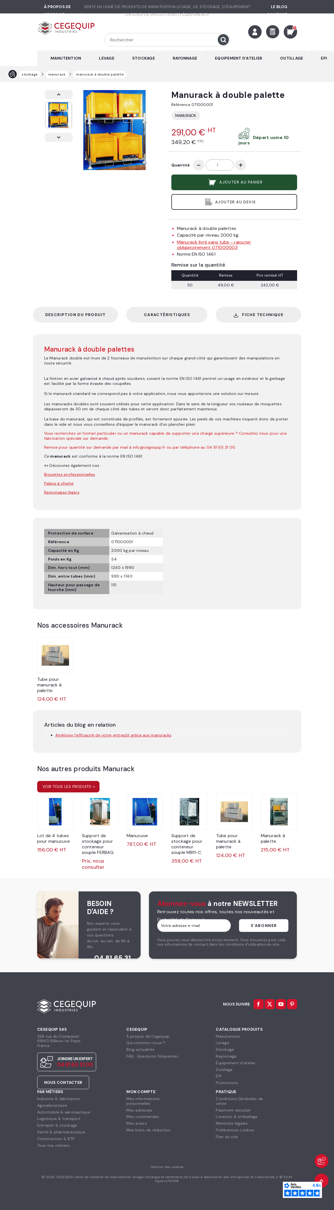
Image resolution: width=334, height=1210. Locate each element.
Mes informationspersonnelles (143, 1101)
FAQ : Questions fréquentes (152, 1056)
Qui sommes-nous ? (145, 1042)
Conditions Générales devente (239, 1101)
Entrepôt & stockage (57, 1125)
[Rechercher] (167, 39)
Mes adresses (139, 1110)
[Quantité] (220, 165)
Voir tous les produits (66, 786)
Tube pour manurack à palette (49, 684)
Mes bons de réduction (148, 1130)
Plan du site (227, 1136)
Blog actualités (140, 1049)
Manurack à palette (273, 838)
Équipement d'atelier (235, 1062)
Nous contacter (63, 1082)
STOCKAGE (143, 58)
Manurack (185, 115)
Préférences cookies (235, 1130)
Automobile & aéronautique (63, 1112)
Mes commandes (142, 1116)
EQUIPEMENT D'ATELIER (238, 58)
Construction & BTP (56, 1138)
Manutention (228, 1036)
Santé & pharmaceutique (61, 1131)
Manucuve (137, 836)
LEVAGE (106, 58)
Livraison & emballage (236, 1116)
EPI (324, 58)
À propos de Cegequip (147, 1036)
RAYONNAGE (185, 58)
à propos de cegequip (57, 10)
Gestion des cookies (167, 1167)
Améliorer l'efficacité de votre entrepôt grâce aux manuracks (113, 735)
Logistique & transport (59, 1118)
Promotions (227, 1082)
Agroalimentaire (52, 1105)
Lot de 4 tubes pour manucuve (53, 838)
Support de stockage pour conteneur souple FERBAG (97, 844)
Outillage (224, 1069)
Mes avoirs (136, 1123)
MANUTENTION (66, 58)
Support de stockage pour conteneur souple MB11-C (186, 844)
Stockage (225, 1049)
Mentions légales (232, 1123)
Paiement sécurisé (233, 1110)
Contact (277, 14)
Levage (222, 1042)
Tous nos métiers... (55, 1145)
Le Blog (279, 6)
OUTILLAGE (291, 58)
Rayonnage (226, 1056)
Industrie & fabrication (58, 1098)
